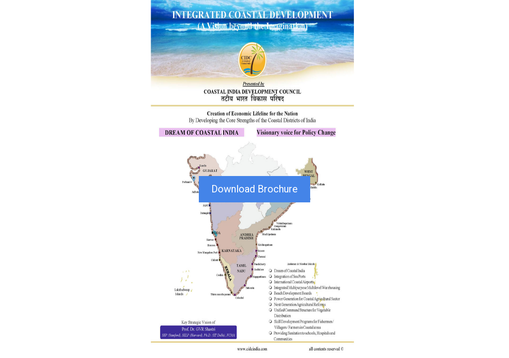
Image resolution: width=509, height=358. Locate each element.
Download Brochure (254, 189)
